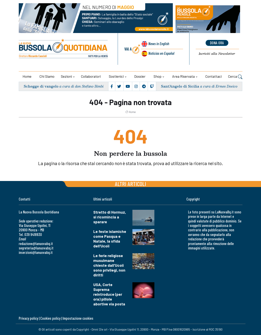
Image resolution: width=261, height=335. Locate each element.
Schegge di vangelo (41, 86)
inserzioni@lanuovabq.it (36, 252)
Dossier (140, 76)
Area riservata (183, 76)
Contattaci (213, 76)
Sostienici (116, 76)
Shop (157, 76)
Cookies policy (50, 318)
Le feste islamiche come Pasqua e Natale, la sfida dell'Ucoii (109, 238)
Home (27, 76)
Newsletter (217, 53)
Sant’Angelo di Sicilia (180, 86)
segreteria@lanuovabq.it (36, 248)
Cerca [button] (235, 77)
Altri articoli (130, 183)
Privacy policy (28, 318)
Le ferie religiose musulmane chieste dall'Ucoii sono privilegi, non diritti (109, 265)
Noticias (161, 53)
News (158, 43)
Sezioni (66, 76)
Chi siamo (47, 76)
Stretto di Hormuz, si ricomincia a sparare (109, 217)
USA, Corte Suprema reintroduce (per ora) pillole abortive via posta (109, 294)
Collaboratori (91, 76)
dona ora (217, 42)
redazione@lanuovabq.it (36, 243)
